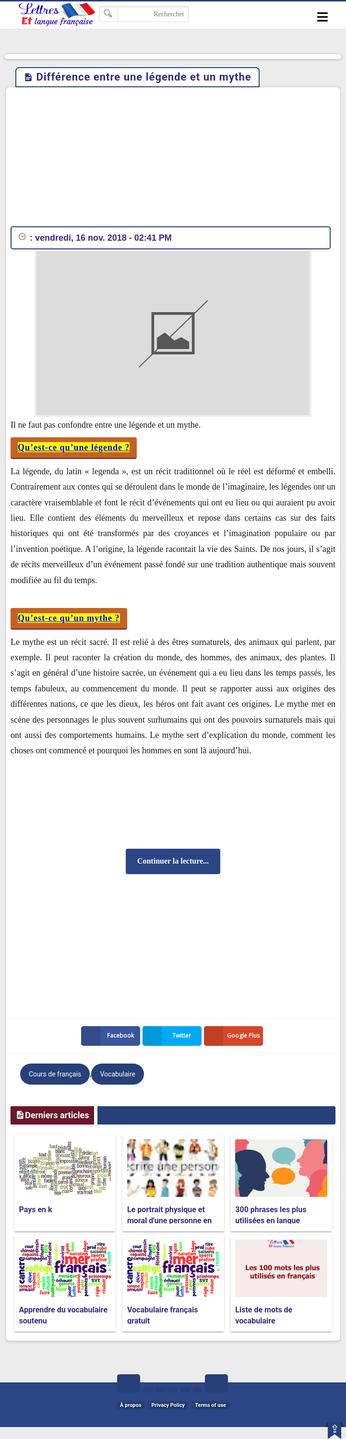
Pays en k (35, 1209)
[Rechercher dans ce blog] (144, 14)
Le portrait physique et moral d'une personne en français (169, 1220)
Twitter (168, 1036)
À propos (130, 1405)
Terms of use (210, 1405)
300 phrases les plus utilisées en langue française (270, 1220)
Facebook (109, 1036)
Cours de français (55, 1074)
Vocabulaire (117, 1074)
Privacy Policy (168, 1405)
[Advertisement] (173, 159)
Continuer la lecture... (173, 861)
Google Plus (234, 1036)
